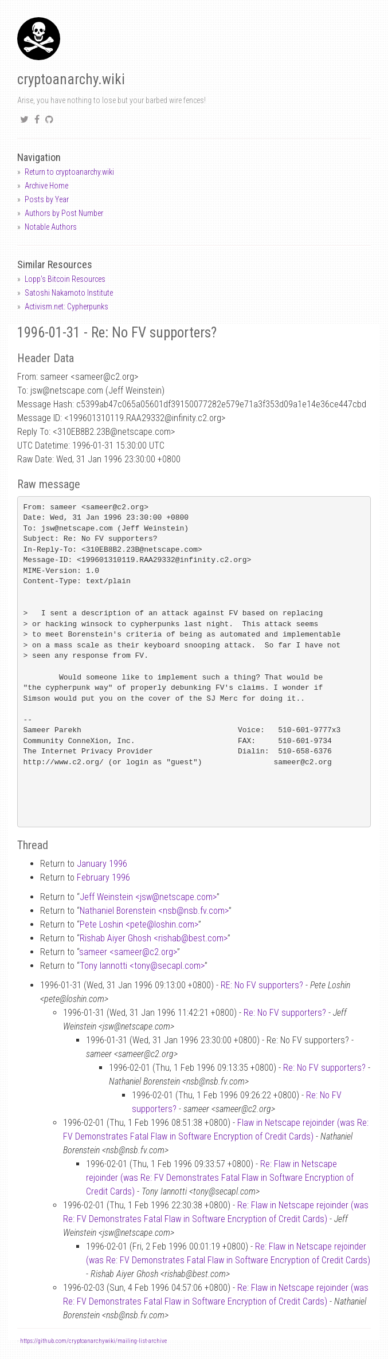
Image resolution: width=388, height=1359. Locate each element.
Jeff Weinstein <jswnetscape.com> (148, 896)
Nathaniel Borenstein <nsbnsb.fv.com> (154, 910)
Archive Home (46, 185)
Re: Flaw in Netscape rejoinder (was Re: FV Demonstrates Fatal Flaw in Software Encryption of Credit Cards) (220, 1177)
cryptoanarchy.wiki (71, 79)
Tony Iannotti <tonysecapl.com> (142, 965)
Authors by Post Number (64, 213)
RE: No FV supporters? (262, 985)
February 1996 (103, 877)
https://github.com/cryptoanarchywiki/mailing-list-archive (93, 1341)
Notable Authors (51, 226)
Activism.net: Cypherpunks (66, 306)
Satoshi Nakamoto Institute (69, 292)
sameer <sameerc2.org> (128, 951)
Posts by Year (47, 199)
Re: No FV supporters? (285, 1012)
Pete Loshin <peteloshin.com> (139, 924)
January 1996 (102, 863)
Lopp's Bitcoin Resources (65, 279)
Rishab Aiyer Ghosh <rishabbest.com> (154, 938)
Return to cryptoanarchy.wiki (69, 171)
